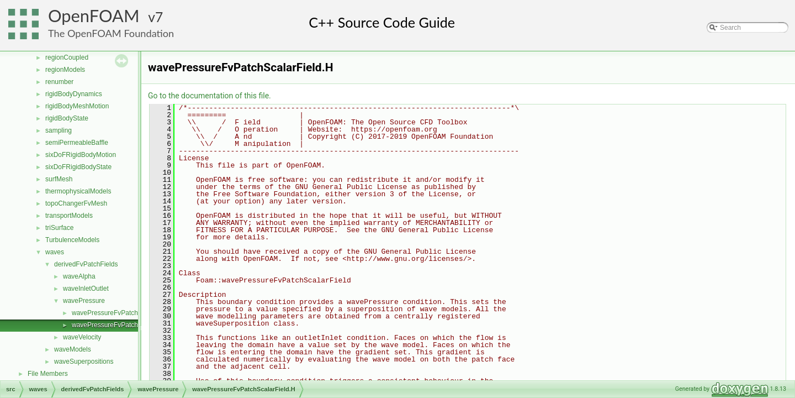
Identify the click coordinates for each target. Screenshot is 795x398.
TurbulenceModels (72, 240)
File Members (48, 374)
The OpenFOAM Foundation (111, 33)
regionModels (65, 70)
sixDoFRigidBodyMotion (80, 155)
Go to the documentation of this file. (209, 95)
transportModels (69, 215)
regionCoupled (66, 57)
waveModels (72, 349)
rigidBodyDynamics (73, 94)
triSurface (59, 228)
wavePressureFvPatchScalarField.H (125, 325)
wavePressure (84, 301)
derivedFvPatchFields (86, 264)
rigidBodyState (66, 118)
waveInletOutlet (86, 288)
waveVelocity (82, 337)
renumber (59, 82)
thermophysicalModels (78, 191)
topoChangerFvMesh (76, 203)
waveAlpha (79, 276)
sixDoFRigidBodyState (78, 167)
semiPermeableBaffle (76, 142)
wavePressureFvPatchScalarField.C (125, 313)
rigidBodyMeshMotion (77, 106)
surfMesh (58, 179)
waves (54, 252)
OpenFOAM (94, 16)
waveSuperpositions (83, 361)
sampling (58, 130)
